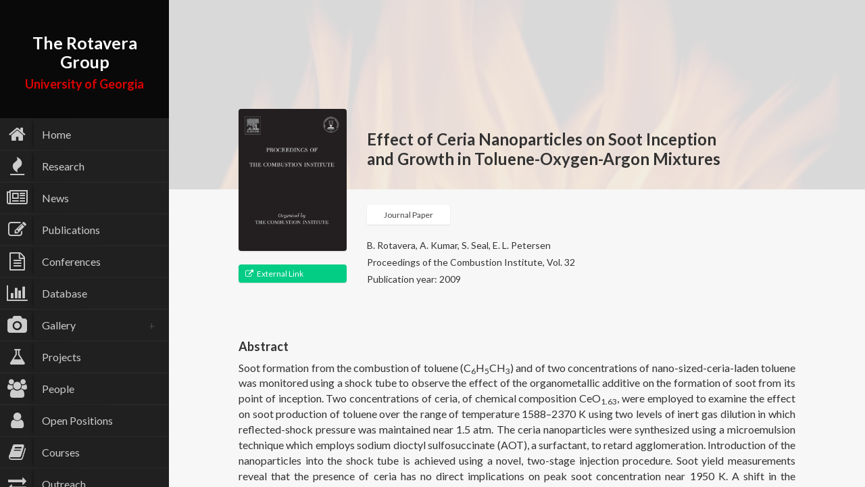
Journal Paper (408, 215)
